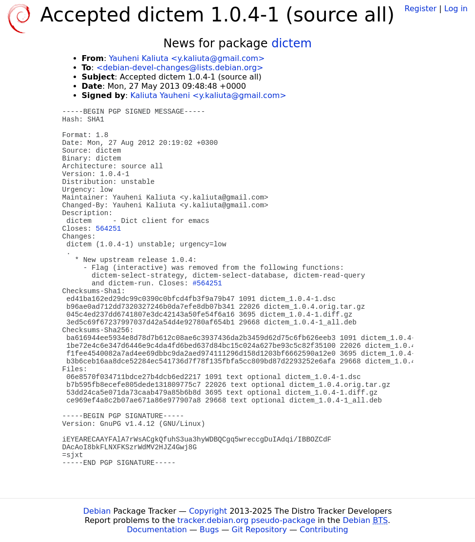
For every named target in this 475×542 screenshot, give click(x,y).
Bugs (209, 529)
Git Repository (259, 529)
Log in (456, 8)
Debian (97, 511)
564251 (108, 229)
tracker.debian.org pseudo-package (246, 520)
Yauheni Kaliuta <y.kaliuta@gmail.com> (187, 58)
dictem (291, 43)
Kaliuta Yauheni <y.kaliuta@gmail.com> (208, 95)
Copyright (208, 511)
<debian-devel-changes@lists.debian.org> (180, 67)
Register (420, 8)
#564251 (207, 283)
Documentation (157, 529)
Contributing (324, 529)
